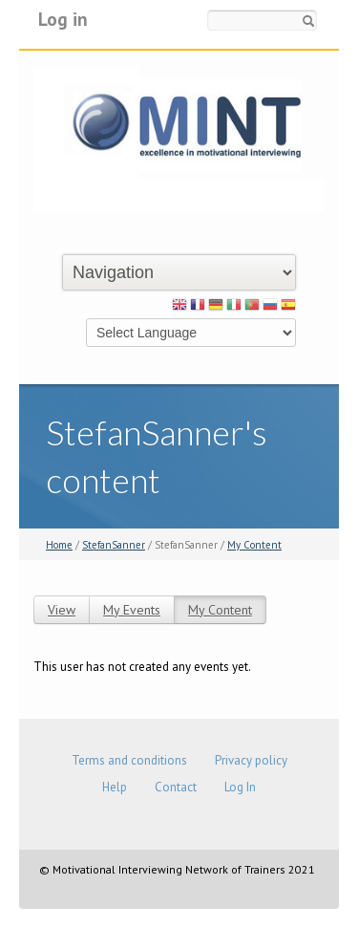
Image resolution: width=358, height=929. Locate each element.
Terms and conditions (129, 760)
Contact (176, 787)
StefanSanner (113, 544)
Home (59, 544)
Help (114, 787)
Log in (63, 19)
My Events (131, 609)
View (61, 609)
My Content (254, 544)
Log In (240, 787)
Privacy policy (251, 760)
